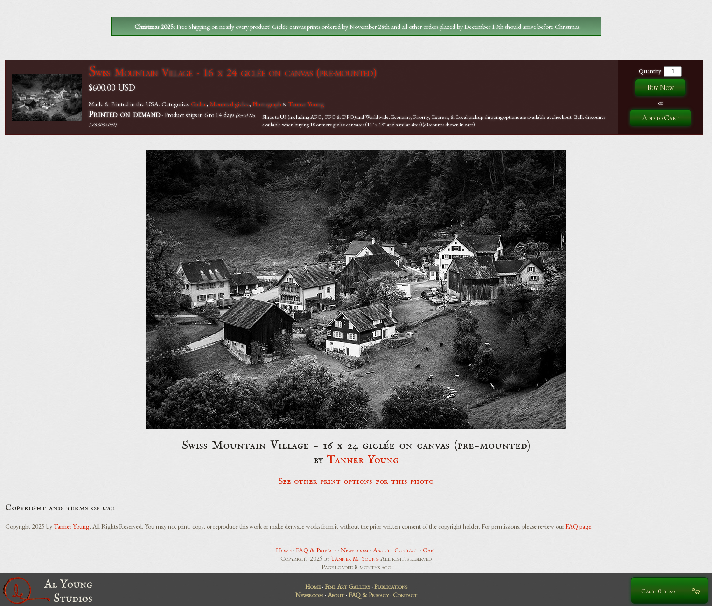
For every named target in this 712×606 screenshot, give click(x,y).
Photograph (266, 104)
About (381, 550)
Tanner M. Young (355, 558)
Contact (406, 550)
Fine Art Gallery (347, 586)
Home (284, 550)
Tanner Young (306, 104)
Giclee (199, 104)
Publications (390, 586)
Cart (430, 550)
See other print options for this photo (356, 481)
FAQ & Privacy (316, 550)
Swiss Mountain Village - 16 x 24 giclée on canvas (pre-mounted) (232, 72)
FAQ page (578, 526)
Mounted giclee (229, 104)
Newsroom (355, 550)
